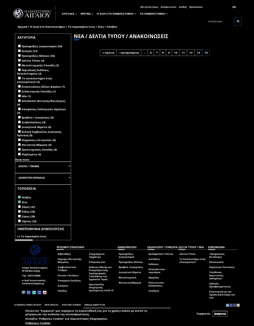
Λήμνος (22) (29, 221)
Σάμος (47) (28, 207)
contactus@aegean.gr (34, 283)
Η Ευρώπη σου (97, 262)
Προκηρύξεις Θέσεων (131, 262)
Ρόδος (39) (28, 211)
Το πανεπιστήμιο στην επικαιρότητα (192, 261)
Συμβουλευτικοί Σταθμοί (67, 269)
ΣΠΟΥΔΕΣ (69, 13)
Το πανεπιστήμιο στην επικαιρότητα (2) (34, 80)
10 (175, 52)
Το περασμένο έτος (81, 26)
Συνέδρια (154, 290)
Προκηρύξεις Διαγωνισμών (126, 255)
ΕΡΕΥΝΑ (87, 13)
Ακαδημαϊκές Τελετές (161, 253)
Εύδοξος (62, 290)
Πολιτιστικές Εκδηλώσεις (156, 284)
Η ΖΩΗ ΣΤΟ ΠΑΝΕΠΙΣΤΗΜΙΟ (116, 13)
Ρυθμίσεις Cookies (37, 323)
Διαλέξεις (154, 259)
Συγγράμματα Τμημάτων (97, 255)
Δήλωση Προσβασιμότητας (220, 285)
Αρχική (22, 26)
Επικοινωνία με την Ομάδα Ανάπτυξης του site (222, 294)
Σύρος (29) (28, 216)
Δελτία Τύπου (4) (33, 60)
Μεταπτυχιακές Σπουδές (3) (40, 65)
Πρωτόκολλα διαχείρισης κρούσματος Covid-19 (101, 287)
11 (183, 52)
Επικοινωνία (216, 262)
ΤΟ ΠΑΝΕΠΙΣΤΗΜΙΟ (154, 13)
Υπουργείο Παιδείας (69, 280)
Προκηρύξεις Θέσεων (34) (38, 55)
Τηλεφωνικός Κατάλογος (217, 255)
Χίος (101, 26)
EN (234, 7)
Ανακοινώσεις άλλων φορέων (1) (43, 86)
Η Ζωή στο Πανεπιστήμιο (47, 26)
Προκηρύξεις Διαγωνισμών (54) (42, 46)
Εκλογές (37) (30, 51)
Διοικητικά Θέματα (130, 272)
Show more (22, 159)
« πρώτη (108, 52)
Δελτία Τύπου (187, 253)
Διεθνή (183, 6)
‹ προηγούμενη (129, 52)
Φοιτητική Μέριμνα (130, 282)
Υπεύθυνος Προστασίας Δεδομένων (216, 275)
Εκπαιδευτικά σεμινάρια (157, 271)
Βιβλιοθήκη (64, 253)
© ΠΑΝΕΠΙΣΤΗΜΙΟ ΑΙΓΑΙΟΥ (27, 304)
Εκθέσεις (154, 264)
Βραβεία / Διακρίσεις (131, 267)
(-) (19, 236)
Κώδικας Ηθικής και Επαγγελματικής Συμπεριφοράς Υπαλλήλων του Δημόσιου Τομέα (100, 273)
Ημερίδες (154, 277)
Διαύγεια (63, 285)
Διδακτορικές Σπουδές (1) (39, 91)
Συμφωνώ (203, 313)
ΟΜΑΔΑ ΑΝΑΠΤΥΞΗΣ (94, 304)
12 (190, 52)
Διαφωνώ (220, 313)
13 (198, 52)
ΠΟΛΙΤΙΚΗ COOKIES (71, 304)
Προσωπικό (195, 6)
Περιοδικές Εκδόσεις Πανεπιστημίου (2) (33, 71)
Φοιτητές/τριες (149, 6)
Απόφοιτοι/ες (168, 6)
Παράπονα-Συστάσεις (222, 267)
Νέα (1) (26, 96)
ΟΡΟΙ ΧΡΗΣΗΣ (51, 304)
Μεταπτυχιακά (127, 277)
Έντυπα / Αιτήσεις (68, 275)
